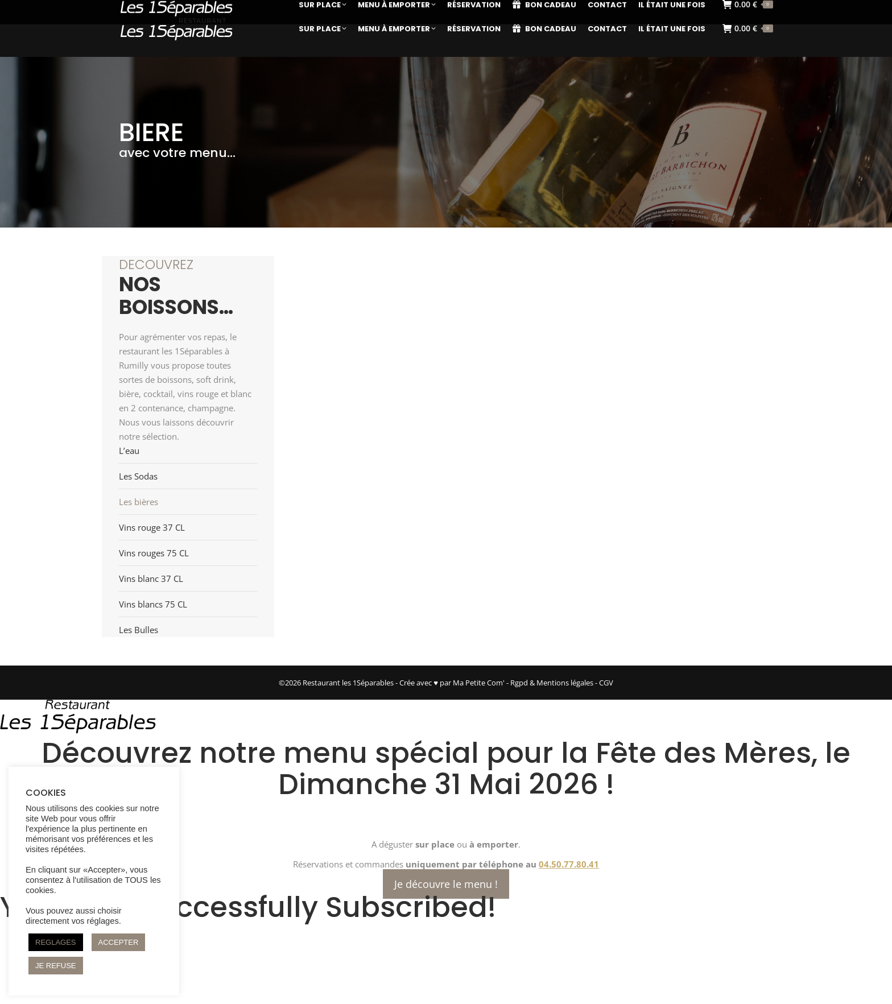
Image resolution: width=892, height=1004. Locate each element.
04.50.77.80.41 (569, 864)
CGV (606, 682)
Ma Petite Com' (479, 682)
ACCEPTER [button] (118, 942)
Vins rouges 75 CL (154, 553)
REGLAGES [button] (55, 942)
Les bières (138, 501)
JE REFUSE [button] (55, 965)
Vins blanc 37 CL (151, 578)
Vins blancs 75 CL (153, 604)
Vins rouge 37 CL (152, 527)
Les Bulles (138, 629)
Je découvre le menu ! (446, 884)
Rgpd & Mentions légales (551, 682)
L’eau (129, 450)
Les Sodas (138, 476)
